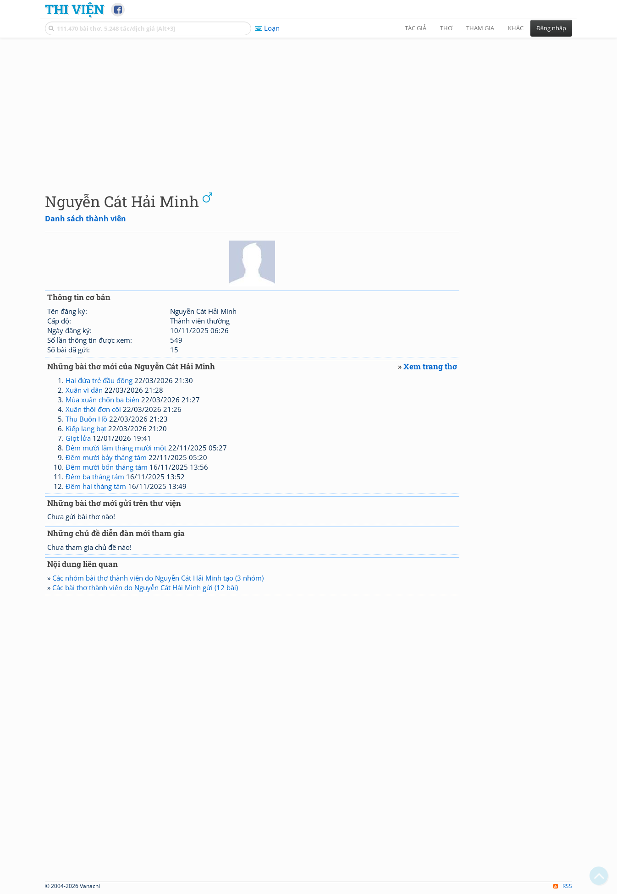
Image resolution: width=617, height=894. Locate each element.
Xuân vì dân (84, 390)
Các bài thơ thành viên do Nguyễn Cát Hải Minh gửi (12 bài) (145, 587)
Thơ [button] (446, 28)
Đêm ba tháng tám (95, 476)
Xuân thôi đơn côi (93, 409)
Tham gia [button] (480, 28)
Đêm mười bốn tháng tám (107, 467)
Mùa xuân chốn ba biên (102, 399)
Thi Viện (74, 9)
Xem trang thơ (430, 366)
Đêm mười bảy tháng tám (106, 457)
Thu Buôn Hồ (86, 418)
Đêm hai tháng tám (96, 486)
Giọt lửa (78, 438)
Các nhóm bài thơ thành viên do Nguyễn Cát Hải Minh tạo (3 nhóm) (158, 577)
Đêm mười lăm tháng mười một (116, 447)
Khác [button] (515, 28)
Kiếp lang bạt (86, 428)
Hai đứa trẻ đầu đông (99, 380)
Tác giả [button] (415, 28)
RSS (562, 886)
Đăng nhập (551, 28)
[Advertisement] (308, 108)
